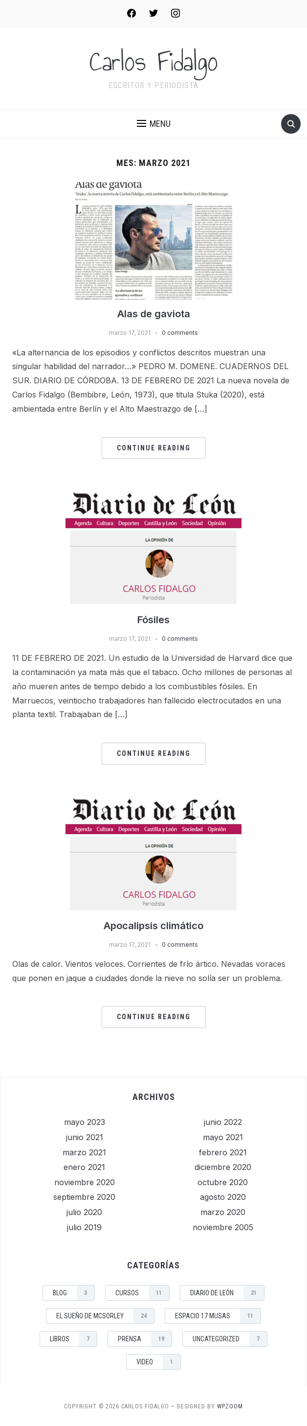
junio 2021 (84, 1137)
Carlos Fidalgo (153, 62)
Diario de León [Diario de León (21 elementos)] (227, 1293)
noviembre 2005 (223, 1227)
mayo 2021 (223, 1137)
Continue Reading (154, 448)
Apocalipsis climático (153, 926)
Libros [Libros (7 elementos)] (73, 1339)
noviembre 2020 (84, 1182)
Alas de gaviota (153, 314)
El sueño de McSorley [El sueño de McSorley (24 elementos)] (105, 1316)
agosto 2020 (223, 1197)
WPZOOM (230, 1406)
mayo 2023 (84, 1122)
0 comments (180, 332)
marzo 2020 (222, 1212)
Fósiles (153, 620)
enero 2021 (84, 1167)
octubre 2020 (222, 1182)
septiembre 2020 (84, 1197)
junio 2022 (223, 1122)
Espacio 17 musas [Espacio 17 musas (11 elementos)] (218, 1316)
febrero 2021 (223, 1152)
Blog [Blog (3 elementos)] (73, 1293)
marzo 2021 (84, 1152)
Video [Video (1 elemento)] (158, 1362)
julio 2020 (84, 1212)
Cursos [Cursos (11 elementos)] (142, 1293)
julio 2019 (84, 1227)
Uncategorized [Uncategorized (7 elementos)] (230, 1339)
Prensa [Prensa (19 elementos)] (145, 1339)
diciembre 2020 (223, 1167)
